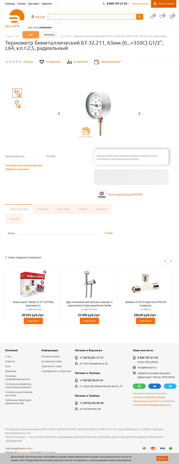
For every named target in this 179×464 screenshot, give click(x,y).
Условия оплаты (50, 356)
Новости (10, 361)
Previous (165, 261)
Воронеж (40, 16)
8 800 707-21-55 (148, 357)
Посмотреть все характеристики (23, 165)
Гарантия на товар (51, 366)
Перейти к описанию (17, 169)
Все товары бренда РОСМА (125, 194)
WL (29, 448)
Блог (8, 366)
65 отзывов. (49, 452)
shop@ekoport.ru (147, 367)
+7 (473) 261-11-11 (91, 357)
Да (30, 34)
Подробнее (33, 320)
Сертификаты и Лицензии (56, 371)
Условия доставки (51, 361)
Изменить (49, 34)
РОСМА (109, 233)
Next (171, 261)
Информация (49, 350)
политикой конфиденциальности (152, 405)
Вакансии (10, 371)
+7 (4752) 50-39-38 (91, 403)
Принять (162, 458)
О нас (8, 356)
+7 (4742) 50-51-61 (91, 380)
